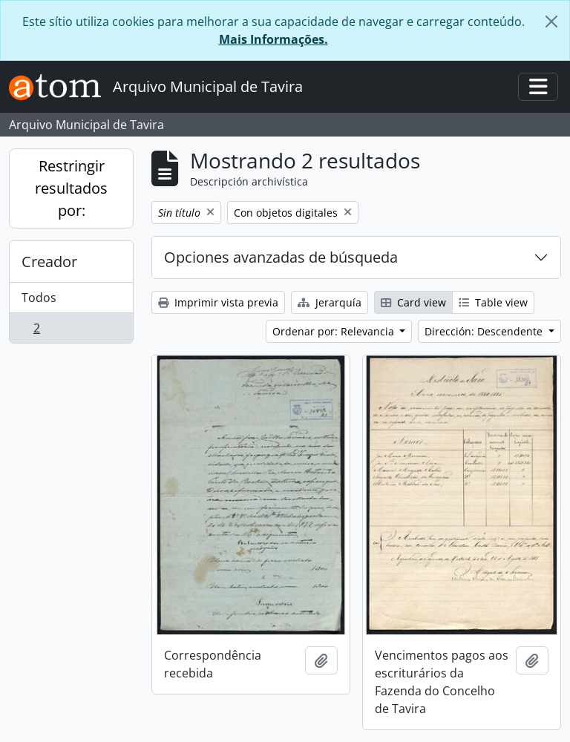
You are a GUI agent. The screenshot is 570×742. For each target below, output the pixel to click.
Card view (413, 302)
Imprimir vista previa (218, 302)
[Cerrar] (551, 21)
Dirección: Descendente (485, 331)
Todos (39, 297)
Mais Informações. (273, 39)
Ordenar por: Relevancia (334, 331)
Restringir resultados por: (71, 188)
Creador (49, 262)
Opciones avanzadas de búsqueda (281, 257)
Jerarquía (329, 302)
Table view (493, 302)
